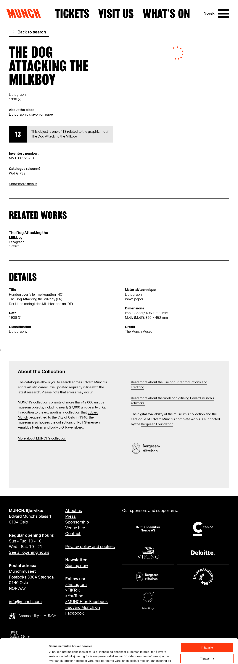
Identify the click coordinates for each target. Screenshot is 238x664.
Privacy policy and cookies (90, 547)
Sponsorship (77, 522)
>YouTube (74, 596)
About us (73, 511)
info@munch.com (25, 602)
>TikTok (72, 590)
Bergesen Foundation (157, 424)
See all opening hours (29, 552)
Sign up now (76, 566)
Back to (32, 32)
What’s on (166, 14)
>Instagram (76, 585)
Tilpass (207, 635)
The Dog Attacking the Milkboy (54, 136)
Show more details (23, 184)
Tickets (72, 14)
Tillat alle (207, 624)
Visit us (116, 14)
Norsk (209, 13)
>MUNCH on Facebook (86, 602)
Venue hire (75, 528)
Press (70, 516)
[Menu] (223, 13)
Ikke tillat (207, 646)
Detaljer (54, 656)
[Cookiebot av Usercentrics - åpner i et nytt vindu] (24, 657)
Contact (73, 534)
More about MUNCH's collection (42, 438)
